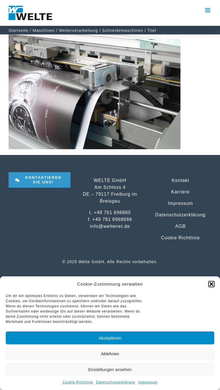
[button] (211, 284)
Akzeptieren (110, 337)
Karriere (180, 191)
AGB (180, 226)
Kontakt (180, 180)
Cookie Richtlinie (180, 237)
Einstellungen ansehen (110, 369)
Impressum (148, 382)
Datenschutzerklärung (115, 382)
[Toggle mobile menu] (208, 10)
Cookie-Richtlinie (77, 382)
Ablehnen (110, 353)
